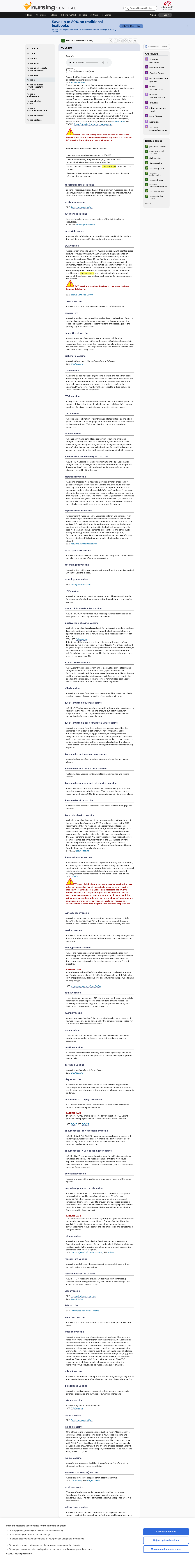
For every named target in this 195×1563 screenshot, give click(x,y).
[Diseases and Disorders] (156, 67)
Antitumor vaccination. (81, 207)
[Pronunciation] (89, 63)
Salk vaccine (81, 639)
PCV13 (85, 1124)
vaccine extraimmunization (37, 109)
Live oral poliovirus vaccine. (83, 1296)
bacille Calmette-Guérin (82, 295)
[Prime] (68, 15)
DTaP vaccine (77, 364)
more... (148, 203)
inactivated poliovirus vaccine (85, 1311)
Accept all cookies (166, 1531)
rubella (74, 877)
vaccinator (32, 75)
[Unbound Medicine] (166, 5)
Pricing (152, 15)
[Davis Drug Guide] (156, 61)
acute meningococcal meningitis (86, 986)
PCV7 (73, 1124)
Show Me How (131, 26)
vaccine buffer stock (34, 102)
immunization (118, 122)
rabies (111, 1253)
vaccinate (32, 58)
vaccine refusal (34, 119)
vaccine (31, 79)
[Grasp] (94, 15)
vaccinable (32, 48)
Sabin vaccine (82, 851)
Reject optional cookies (166, 1540)
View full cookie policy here (19, 1553)
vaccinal (31, 53)
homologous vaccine (85, 225)
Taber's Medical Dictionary (77, 40)
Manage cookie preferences (166, 1549)
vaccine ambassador (33, 94)
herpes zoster (93, 1481)
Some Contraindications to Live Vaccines (93, 124)
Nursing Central (61, 6)
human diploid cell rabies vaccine (86, 1253)
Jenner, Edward (78, 83)
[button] (107, 15)
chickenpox (76, 1481)
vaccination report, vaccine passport (37, 68)
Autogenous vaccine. (81, 585)
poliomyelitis (77, 1299)
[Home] (28, 15)
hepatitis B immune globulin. (84, 544)
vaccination (33, 63)
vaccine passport (35, 115)
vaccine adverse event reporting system (35, 86)
